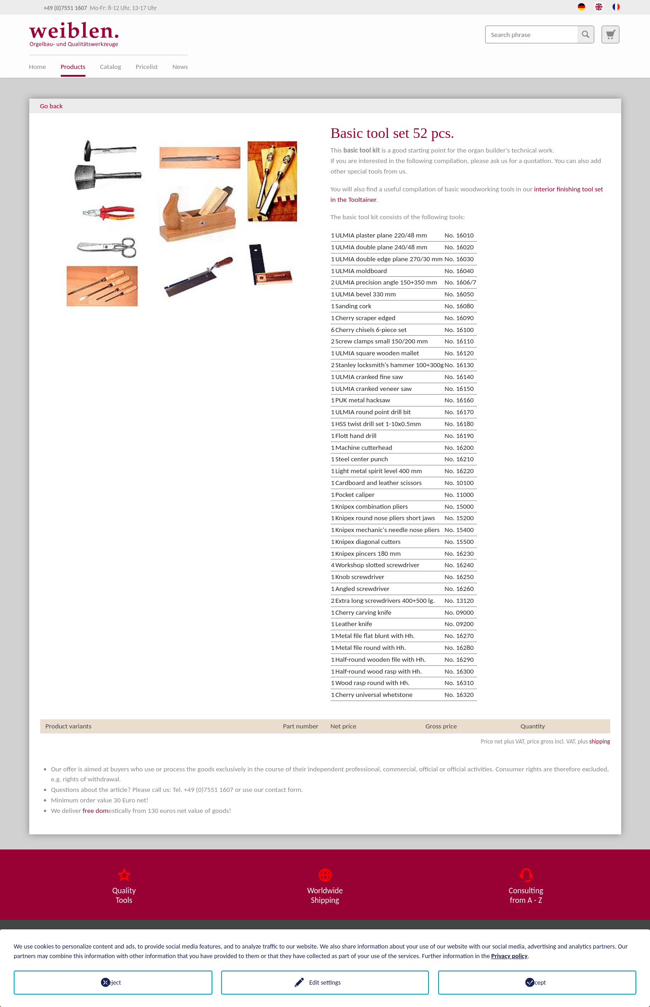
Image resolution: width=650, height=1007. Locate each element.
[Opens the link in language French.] (616, 6)
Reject (113, 982)
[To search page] (610, 34)
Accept (537, 982)
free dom (95, 811)
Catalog (110, 67)
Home (37, 67)
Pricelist (147, 67)
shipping (599, 741)
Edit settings (325, 982)
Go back (51, 106)
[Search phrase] (539, 34)
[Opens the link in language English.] (599, 6)
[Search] (585, 34)
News (180, 67)
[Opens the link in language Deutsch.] (581, 6)
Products (73, 67)
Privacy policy (509, 956)
